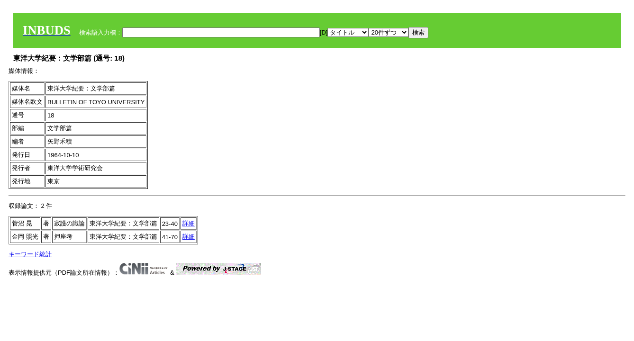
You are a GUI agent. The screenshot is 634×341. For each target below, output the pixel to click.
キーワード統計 (30, 254)
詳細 (188, 223)
